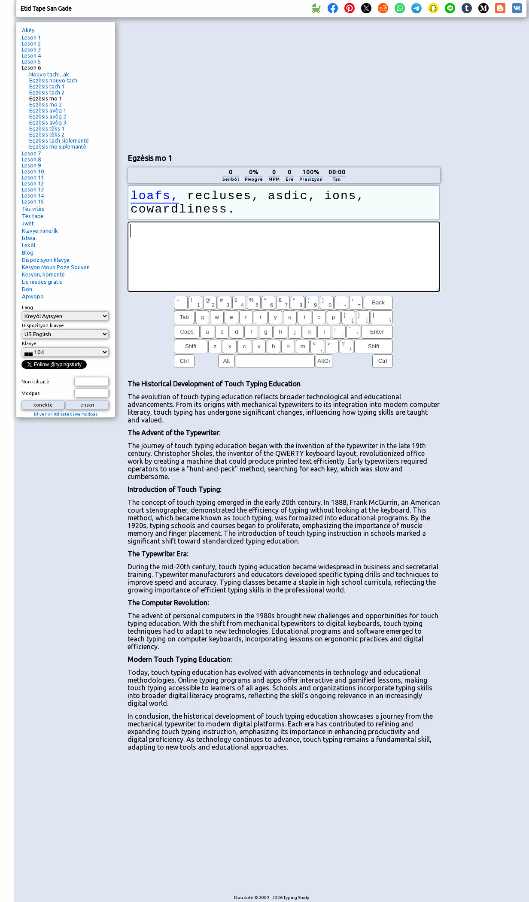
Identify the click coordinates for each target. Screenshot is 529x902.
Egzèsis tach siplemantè (59, 140)
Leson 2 (31, 43)
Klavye (29, 343)
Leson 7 (31, 153)
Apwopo (33, 296)
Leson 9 (31, 165)
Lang (27, 307)
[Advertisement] (229, 84)
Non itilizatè (35, 381)
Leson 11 (33, 177)
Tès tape (33, 216)
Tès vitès (33, 209)
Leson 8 (31, 159)
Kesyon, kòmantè (43, 274)
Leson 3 (31, 49)
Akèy (28, 30)
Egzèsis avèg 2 (47, 116)
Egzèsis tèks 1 (46, 128)
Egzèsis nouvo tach (53, 80)
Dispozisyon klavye (46, 260)
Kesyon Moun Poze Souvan (56, 267)
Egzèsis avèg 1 (47, 110)
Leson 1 (31, 37)
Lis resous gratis (42, 282)
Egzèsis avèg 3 (47, 122)
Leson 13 (33, 189)
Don (27, 289)
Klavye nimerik (40, 231)
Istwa (28, 238)
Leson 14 (33, 195)
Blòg (27, 252)
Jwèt (28, 223)
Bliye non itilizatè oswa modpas (65, 414)
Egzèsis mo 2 (45, 104)
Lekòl (28, 245)
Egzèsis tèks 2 (46, 134)
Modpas (30, 393)
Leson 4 (31, 55)
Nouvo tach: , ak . (50, 74)
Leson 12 (33, 183)
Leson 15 (33, 201)
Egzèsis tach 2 (46, 92)
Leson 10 (33, 171)
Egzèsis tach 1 (46, 86)
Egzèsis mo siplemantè (57, 146)
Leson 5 (31, 61)
